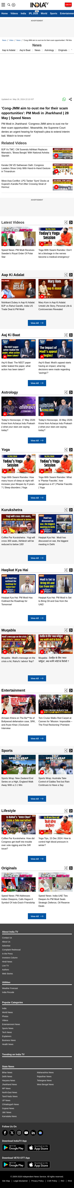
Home (4, 13)
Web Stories (7, 973)
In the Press (7, 954)
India (23, 13)
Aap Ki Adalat (12, 275)
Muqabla (8, 630)
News (4, 40)
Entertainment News (11, 1024)
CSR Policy (52, 1181)
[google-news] (40, 1133)
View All (37, 323)
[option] (18, 243)
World (44, 13)
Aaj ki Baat (25, 50)
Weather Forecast (10, 988)
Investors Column (10, 958)
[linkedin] (33, 1133)
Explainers (6, 1036)
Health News (7, 1044)
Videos (14, 13)
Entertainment (13, 690)
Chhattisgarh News (10, 1104)
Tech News (7, 1032)
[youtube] (26, 1133)
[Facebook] (5, 1133)
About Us (6, 942)
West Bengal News (45, 1084)
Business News (9, 1040)
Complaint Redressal (11, 950)
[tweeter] (12, 1133)
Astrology (49, 50)
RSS (70, 1181)
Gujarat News (8, 1108)
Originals (62, 50)
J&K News (6, 1112)
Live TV (5, 966)
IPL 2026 (33, 13)
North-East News (9, 1092)
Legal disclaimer (20, 1181)
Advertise (6, 946)
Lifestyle (8, 811)
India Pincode (8, 992)
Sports (53, 13)
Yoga (5, 450)
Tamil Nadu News (10, 1096)
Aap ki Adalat (8, 50)
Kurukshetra (11, 510)
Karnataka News (9, 1116)
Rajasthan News (44, 1076)
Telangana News (44, 1080)
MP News (6, 1088)
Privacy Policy (37, 1181)
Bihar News (7, 1072)
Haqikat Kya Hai (14, 570)
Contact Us (7, 938)
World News (7, 1012)
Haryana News (8, 1080)
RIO (62, 1181)
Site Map (6, 1181)
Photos (5, 1016)
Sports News (7, 1028)
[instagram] (19, 1133)
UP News (6, 1100)
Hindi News (7, 962)
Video (11, 40)
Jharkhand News (9, 1084)
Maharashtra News (45, 1072)
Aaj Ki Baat (10, 335)
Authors (5, 969)
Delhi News (7, 1076)
